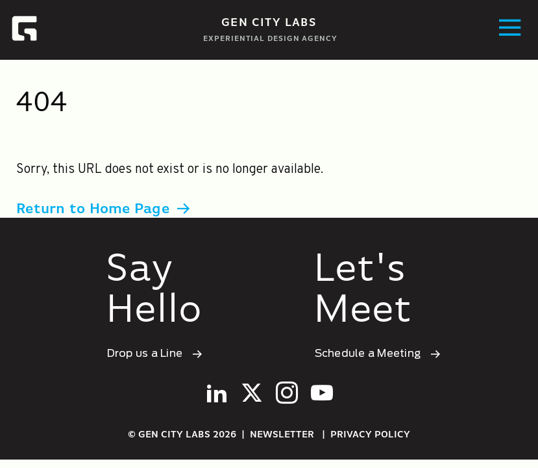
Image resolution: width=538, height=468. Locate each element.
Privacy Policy (370, 435)
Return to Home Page (92, 209)
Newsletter (282, 435)
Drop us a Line (146, 353)
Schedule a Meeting (369, 353)
